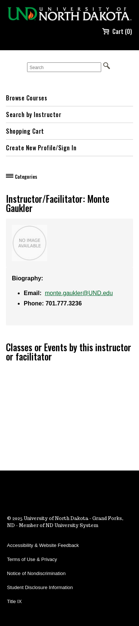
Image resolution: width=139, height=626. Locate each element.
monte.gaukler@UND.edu (79, 293)
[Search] (64, 67)
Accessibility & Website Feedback (43, 545)
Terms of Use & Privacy (32, 559)
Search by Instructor (33, 114)
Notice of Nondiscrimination (36, 573)
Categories (26, 176)
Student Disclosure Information (40, 587)
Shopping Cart (25, 131)
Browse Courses (26, 97)
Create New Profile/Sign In (41, 147)
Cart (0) (117, 31)
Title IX (14, 601)
